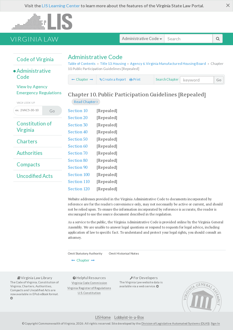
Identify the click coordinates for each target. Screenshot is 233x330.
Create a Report (113, 79)
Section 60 (77, 146)
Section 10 (77, 110)
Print (135, 79)
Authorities (29, 153)
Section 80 (77, 160)
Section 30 (77, 125)
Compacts (28, 164)
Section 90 (77, 167)
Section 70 (77, 153)
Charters (27, 141)
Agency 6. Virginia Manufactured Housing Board (168, 63)
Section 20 (77, 117)
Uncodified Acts (35, 176)
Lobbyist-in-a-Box (129, 317)
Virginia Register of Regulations (89, 288)
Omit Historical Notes (124, 253)
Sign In (215, 323)
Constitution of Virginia (34, 126)
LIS (45, 21)
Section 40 (77, 132)
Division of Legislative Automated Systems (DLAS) (175, 323)
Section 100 (78, 174)
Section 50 (77, 139)
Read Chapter (86, 101)
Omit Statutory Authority (85, 253)
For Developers (144, 278)
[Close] (228, 5)
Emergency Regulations (39, 92)
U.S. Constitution (89, 293)
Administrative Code (142, 38)
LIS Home (103, 317)
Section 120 (78, 189)
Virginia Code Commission (89, 283)
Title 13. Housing (113, 63)
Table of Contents (82, 63)
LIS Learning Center (61, 5)
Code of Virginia (35, 59)
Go (218, 80)
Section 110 (78, 181)
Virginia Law (34, 39)
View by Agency (32, 86)
